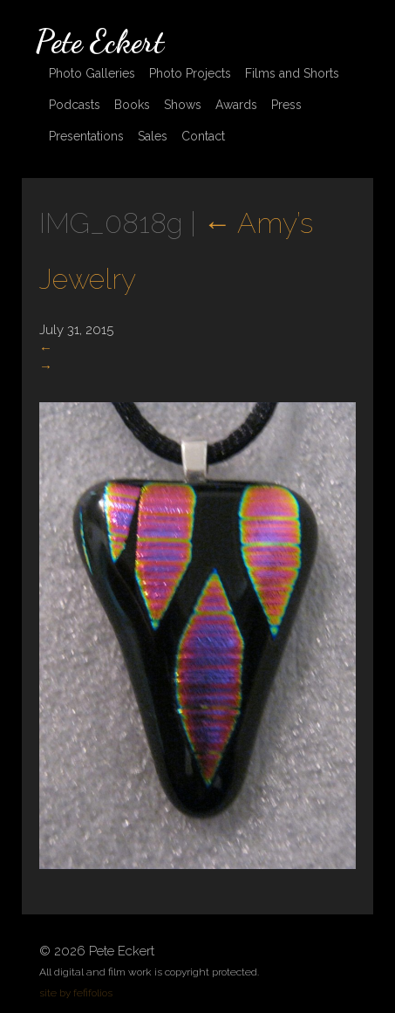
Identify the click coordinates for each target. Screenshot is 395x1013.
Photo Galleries (92, 73)
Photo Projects (190, 73)
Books (132, 105)
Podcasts (74, 105)
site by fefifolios (75, 993)
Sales (152, 136)
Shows (182, 105)
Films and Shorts (292, 73)
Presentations (86, 136)
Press (286, 105)
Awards (236, 105)
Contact (203, 136)
